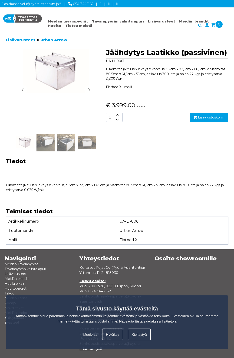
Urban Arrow (53, 40)
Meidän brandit (194, 21)
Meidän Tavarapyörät (21, 264)
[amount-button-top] (117, 115)
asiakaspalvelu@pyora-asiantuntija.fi (32, 3)
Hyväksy (112, 334)
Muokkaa (90, 334)
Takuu (9, 293)
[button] (89, 89)
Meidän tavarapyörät (68, 21)
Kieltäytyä (139, 334)
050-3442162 (80, 3)
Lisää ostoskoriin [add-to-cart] (208, 117)
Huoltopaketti (16, 288)
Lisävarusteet (161, 21)
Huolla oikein (15, 283)
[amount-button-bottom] (117, 119)
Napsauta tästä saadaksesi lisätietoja (148, 321)
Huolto (54, 25)
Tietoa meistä (78, 25)
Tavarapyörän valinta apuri (118, 21)
